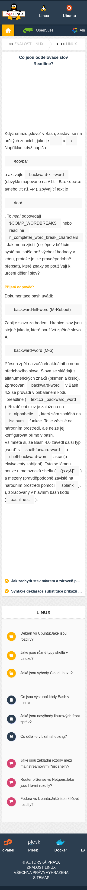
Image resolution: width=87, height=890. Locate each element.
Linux (71, 44)
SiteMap (41, 878)
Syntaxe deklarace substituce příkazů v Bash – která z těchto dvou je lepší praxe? (46, 591)
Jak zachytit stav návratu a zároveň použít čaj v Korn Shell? (46, 581)
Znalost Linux (28, 44)
